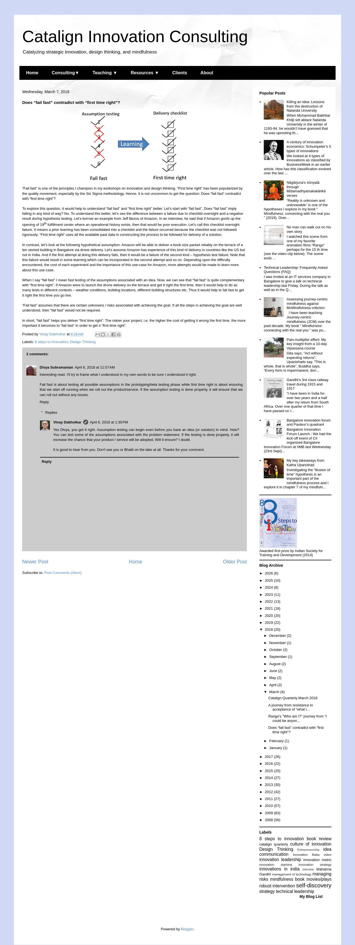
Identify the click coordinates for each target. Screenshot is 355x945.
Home (32, 72)
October (276, 650)
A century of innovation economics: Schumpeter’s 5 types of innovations (308, 146)
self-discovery (313, 885)
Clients (179, 72)
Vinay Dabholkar (67, 422)
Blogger (187, 929)
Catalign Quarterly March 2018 (292, 698)
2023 (269, 594)
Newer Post (35, 562)
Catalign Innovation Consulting (135, 36)
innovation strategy (315, 864)
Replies (51, 412)
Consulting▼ (65, 72)
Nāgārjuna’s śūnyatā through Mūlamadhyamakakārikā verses (306, 189)
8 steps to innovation (51, 342)
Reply (44, 402)
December (278, 636)
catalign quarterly (273, 844)
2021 (269, 608)
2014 (269, 778)
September (278, 657)
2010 (269, 806)
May (273, 678)
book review (319, 838)
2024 (269, 587)
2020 (269, 616)
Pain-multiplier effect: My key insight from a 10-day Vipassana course (306, 344)
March (274, 692)
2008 (269, 820)
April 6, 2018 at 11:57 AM (95, 367)
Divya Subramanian (56, 367)
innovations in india (279, 869)
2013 (269, 785)
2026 (269, 573)
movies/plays (318, 879)
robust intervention (277, 885)
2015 (269, 771)
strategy (267, 891)
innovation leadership (280, 859)
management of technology (291, 874)
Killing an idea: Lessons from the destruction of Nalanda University (305, 106)
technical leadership (295, 891)
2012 (269, 792)
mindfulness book (287, 879)
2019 (269, 622)
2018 (269, 629)
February (277, 741)
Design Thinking (83, 342)
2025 (269, 580)
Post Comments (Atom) (63, 573)
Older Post (235, 562)
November (278, 643)
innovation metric (317, 860)
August (275, 664)
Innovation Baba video (312, 854)
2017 (269, 757)
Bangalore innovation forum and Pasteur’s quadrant (308, 422)
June (273, 671)
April (273, 685)
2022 (269, 601)
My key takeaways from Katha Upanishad (305, 462)
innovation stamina (275, 864)
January (276, 748)
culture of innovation (310, 844)
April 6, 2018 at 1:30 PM (109, 422)
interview (308, 869)
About (207, 72)
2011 (269, 799)
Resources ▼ (145, 72)
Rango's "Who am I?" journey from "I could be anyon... (297, 718)
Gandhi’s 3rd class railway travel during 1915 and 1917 (307, 384)
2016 (269, 764)
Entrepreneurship (308, 849)
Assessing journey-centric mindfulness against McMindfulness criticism (307, 303)
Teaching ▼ (105, 72)
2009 (269, 813)
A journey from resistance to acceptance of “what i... (290, 707)
